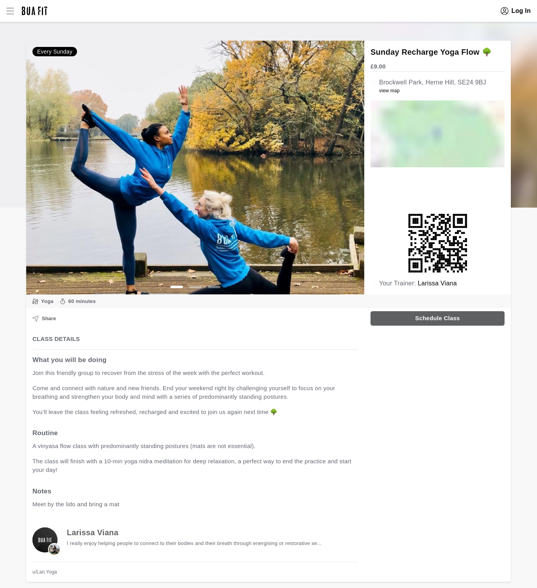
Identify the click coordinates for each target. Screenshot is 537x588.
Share (44, 319)
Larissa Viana (437, 283)
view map (389, 90)
